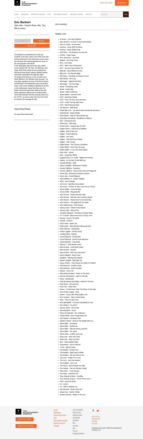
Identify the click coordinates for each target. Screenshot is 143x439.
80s (74, 423)
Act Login (94, 423)
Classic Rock (77, 415)
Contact (89, 14)
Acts (49, 14)
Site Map (94, 421)
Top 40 (75, 431)
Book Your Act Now (26, 426)
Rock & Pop (77, 412)
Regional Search (76, 14)
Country (75, 425)
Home (16, 14)
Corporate (76, 417)
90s (74, 428)
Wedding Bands (78, 433)
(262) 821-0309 (24, 419)
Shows (22, 41)
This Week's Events (60, 14)
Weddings (24, 14)
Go (126, 14)
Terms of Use (96, 416)
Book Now (122, 3)
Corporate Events (38, 14)
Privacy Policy (96, 419)
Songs (41, 41)
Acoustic (76, 420)
